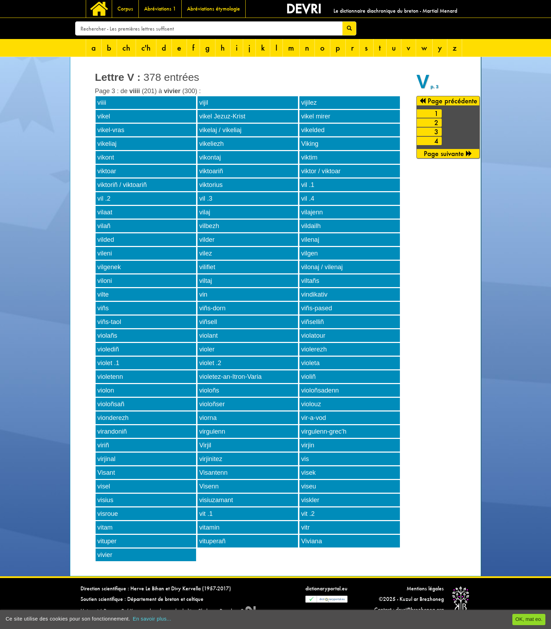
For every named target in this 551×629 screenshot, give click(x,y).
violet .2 (210, 363)
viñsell (208, 321)
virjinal (106, 458)
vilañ (103, 225)
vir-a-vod (313, 417)
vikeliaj (107, 143)
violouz (311, 404)
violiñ (308, 376)
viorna (208, 417)
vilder (206, 239)
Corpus (125, 8)
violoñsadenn (320, 390)
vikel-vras (110, 130)
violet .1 (108, 363)
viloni (104, 280)
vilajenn (312, 212)
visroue (107, 513)
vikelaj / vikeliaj (220, 130)
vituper (107, 541)
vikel (103, 116)
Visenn (209, 486)
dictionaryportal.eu (326, 588)
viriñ (103, 445)
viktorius (211, 184)
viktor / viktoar (321, 171)
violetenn (110, 376)
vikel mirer (315, 116)
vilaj (204, 212)
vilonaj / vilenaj (322, 267)
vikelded (313, 130)
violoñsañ (110, 404)
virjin (307, 445)
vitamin (209, 527)
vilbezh (209, 225)
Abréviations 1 (160, 8)
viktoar (106, 171)
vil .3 (205, 198)
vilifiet (207, 267)
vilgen (309, 253)
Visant (106, 472)
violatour (313, 335)
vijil (203, 102)
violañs (107, 335)
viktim (309, 157)
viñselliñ (312, 321)
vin (203, 294)
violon (105, 390)
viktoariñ (211, 171)
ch (126, 47)
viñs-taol (109, 321)
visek (308, 472)
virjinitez (210, 458)
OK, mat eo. (529, 619)
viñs (103, 308)
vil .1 (307, 184)
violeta (310, 363)
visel (103, 486)
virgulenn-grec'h (323, 431)
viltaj (205, 280)
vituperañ (212, 541)
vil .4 (307, 198)
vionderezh (113, 417)
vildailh (311, 225)
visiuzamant (216, 500)
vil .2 (103, 198)
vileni (104, 253)
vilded (105, 239)
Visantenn (213, 472)
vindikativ (314, 294)
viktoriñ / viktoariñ (122, 184)
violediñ (108, 349)
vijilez (309, 102)
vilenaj (310, 239)
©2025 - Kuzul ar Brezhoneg (411, 599)
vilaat (104, 212)
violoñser (212, 404)
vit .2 (308, 513)
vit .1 (206, 513)
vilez (205, 253)
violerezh (314, 349)
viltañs (310, 280)
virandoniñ (112, 431)
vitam (104, 527)
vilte (103, 294)
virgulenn (212, 431)
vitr (305, 527)
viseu (308, 486)
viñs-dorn (212, 308)
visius (105, 500)
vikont (105, 157)
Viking (309, 143)
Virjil (205, 445)
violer (206, 349)
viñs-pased (316, 308)
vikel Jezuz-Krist (222, 116)
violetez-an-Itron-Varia (230, 376)
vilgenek (109, 267)
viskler (310, 500)
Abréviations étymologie (213, 8)
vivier (104, 554)
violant (208, 335)
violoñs (209, 390)
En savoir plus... (152, 619)
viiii (101, 102)
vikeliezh (211, 143)
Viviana (311, 541)
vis (305, 458)
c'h (146, 47)
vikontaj (210, 157)
